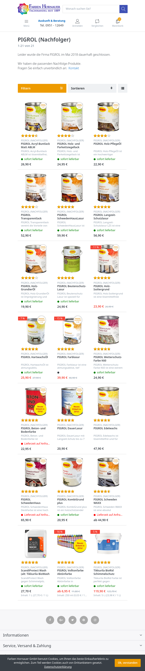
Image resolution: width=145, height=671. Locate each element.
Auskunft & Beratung (51, 21)
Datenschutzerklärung (58, 667)
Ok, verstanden (127, 663)
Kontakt (74, 68)
